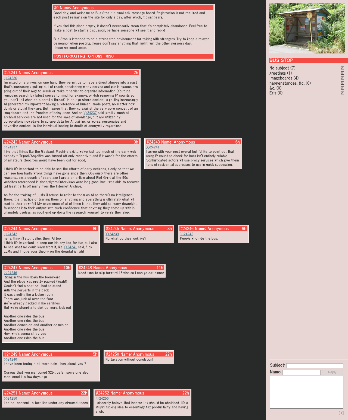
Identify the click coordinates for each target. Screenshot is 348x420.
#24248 (85, 267)
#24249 (10, 354)
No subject (279, 68)
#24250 (112, 354)
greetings (277, 73)
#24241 (10, 72)
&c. (272, 88)
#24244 (10, 228)
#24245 (112, 228)
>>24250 (10, 398)
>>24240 (10, 359)
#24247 (10, 267)
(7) (292, 68)
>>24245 (186, 234)
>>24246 (10, 273)
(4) (296, 78)
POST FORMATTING (69, 56)
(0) (308, 83)
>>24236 (10, 78)
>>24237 (90, 112)
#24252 (102, 393)
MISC (109, 56)
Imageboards (280, 78)
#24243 (153, 142)
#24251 (10, 393)
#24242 (10, 142)
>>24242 (10, 234)
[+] (341, 413)
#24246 (187, 228)
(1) (289, 73)
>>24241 (153, 147)
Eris (272, 93)
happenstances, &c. (286, 83)
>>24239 (112, 234)
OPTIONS (95, 56)
